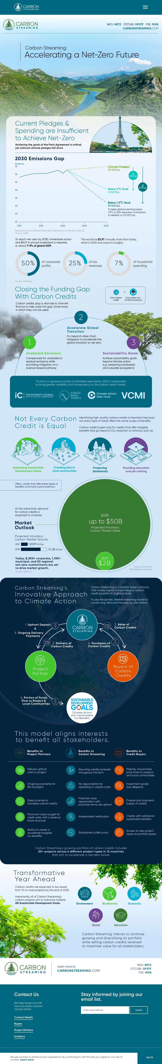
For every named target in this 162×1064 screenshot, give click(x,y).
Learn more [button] (27, 1059)
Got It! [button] (149, 1057)
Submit (138, 1010)
